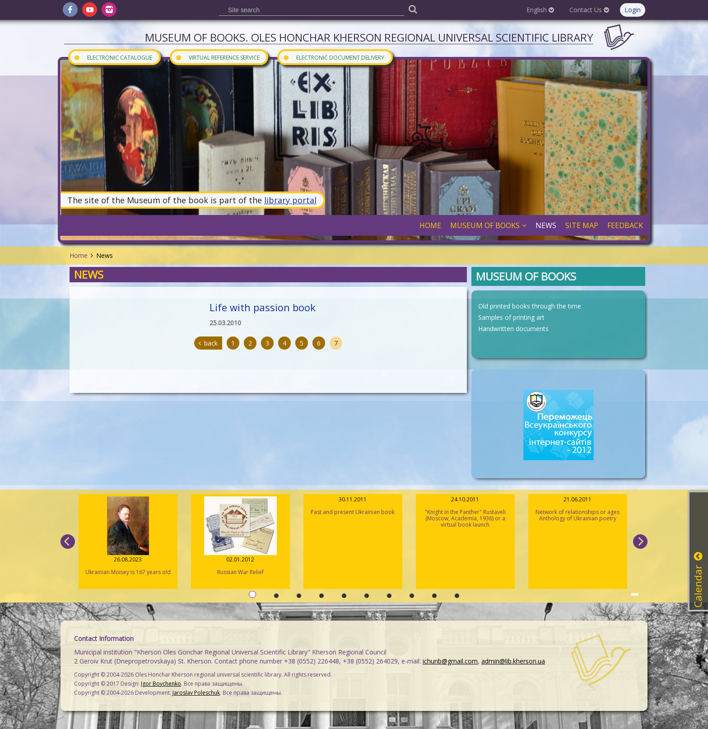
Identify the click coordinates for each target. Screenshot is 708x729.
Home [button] (430, 225)
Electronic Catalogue (113, 57)
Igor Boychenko (161, 683)
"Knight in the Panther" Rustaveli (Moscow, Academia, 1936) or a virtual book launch (465, 511)
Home (79, 255)
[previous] (68, 541)
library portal (290, 200)
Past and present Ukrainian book (353, 505)
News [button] (546, 225)
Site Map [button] (581, 225)
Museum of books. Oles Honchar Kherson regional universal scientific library (369, 37)
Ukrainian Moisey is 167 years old (128, 536)
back (208, 343)
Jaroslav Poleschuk (196, 692)
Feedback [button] (625, 225)
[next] (640, 541)
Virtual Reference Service (217, 57)
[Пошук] (412, 8)
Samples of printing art (511, 317)
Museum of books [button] (488, 225)
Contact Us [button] (589, 9)
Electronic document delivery (333, 57)
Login (632, 9)
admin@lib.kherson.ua (513, 661)
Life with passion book (263, 307)
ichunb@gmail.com (450, 661)
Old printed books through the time (529, 306)
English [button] (540, 9)
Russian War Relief (240, 536)
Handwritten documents (513, 328)
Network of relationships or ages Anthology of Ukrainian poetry (578, 508)
